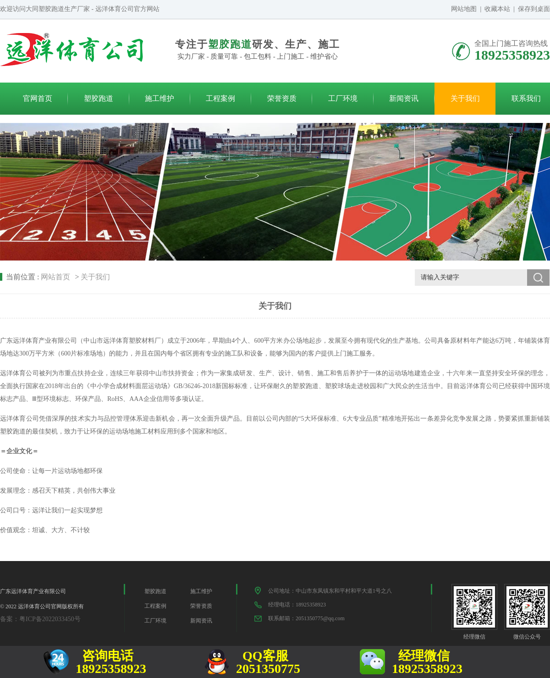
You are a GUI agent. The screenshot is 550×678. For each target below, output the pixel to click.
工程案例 (220, 98)
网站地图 (464, 9)
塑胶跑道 (98, 98)
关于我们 (465, 98)
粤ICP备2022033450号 (50, 619)
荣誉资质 (282, 98)
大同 (32, 9)
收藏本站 (497, 9)
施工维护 (159, 98)
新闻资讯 (403, 98)
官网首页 (37, 98)
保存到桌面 (534, 9)
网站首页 (55, 277)
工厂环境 (343, 98)
